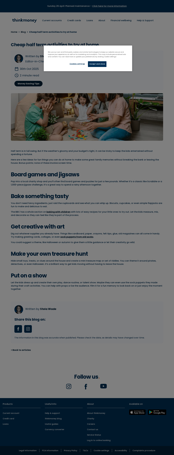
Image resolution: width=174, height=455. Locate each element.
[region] (88, 58)
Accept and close (97, 64)
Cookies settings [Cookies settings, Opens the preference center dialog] (77, 64)
